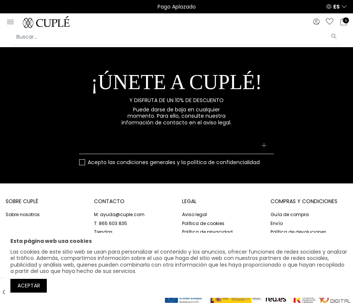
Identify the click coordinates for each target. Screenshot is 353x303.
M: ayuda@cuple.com (119, 214)
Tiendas (103, 232)
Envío (277, 223)
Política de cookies (203, 223)
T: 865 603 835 (110, 223)
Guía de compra (290, 214)
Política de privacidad (207, 232)
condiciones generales (146, 162)
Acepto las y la (174, 162)
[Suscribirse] (263, 146)
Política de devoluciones (298, 232)
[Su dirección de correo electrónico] (176, 146)
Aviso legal (194, 214)
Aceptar (28, 285)
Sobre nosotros (23, 214)
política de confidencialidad (223, 162)
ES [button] (336, 6)
